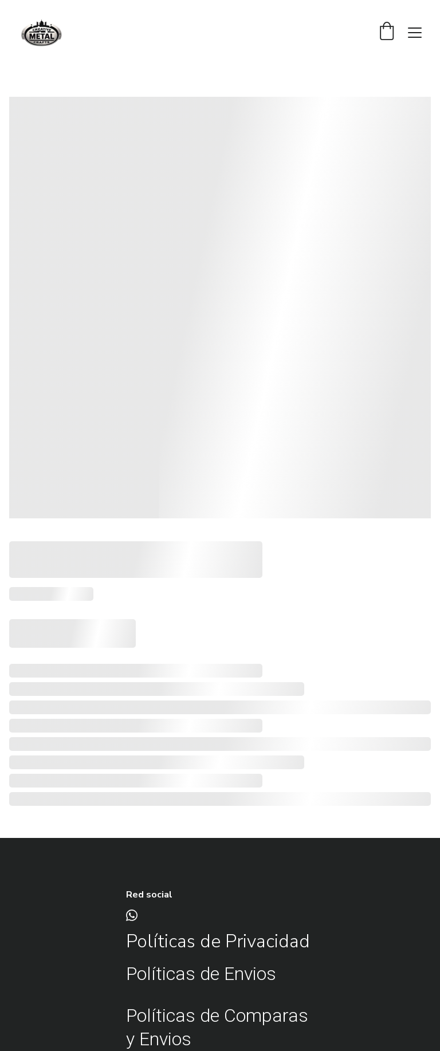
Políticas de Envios (202, 973)
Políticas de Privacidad (218, 941)
